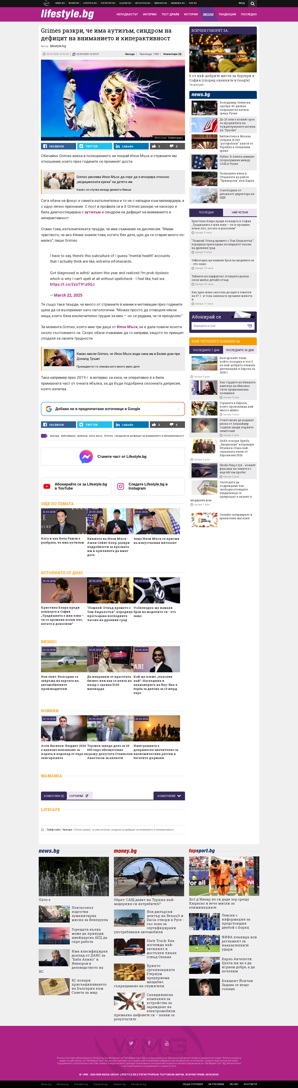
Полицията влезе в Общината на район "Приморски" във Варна (237, 177)
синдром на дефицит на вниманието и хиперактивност (149, 435)
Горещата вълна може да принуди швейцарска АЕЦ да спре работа (89, 935)
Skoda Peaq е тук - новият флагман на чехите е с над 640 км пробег (238, 468)
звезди (54, 435)
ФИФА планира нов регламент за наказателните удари (239, 943)
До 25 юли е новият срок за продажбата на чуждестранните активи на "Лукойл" (237, 124)
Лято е (44, 899)
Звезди (130, 54)
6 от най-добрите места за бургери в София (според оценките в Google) (221, 77)
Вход (242, 3)
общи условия (193, 1084)
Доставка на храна (125, 3)
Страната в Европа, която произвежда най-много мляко (237, 406)
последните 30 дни (240, 350)
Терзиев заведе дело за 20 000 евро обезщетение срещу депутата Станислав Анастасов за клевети (110, 752)
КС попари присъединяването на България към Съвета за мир (89, 986)
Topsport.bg (100, 1084)
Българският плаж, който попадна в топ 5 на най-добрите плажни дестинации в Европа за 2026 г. (237, 365)
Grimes (108, 435)
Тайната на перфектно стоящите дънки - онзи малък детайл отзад (221, 278)
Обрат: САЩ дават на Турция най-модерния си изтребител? (144, 901)
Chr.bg (192, 3)
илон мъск (95, 435)
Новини (60, 3)
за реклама (216, 1084)
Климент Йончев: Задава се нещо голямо (237, 985)
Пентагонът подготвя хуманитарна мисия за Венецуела (90, 913)
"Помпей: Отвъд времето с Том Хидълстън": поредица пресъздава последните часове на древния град (110, 614)
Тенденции (196, 84)
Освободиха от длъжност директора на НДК (237, 193)
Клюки (90, 3)
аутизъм (93, 212)
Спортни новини (108, 3)
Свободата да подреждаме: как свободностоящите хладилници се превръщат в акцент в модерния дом (221, 491)
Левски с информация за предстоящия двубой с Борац (236, 921)
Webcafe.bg (161, 3)
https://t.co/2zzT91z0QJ (72, 284)
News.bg (46, 1084)
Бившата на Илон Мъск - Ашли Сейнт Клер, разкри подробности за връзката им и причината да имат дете (108, 547)
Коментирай (167, 796)
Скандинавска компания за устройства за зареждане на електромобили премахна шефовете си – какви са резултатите (144, 1007)
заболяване (68, 435)
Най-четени (240, 212)
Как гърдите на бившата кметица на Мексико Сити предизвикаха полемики (237, 387)
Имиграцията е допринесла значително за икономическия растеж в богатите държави (155, 752)
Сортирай (78, 796)
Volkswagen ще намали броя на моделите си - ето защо (154, 612)
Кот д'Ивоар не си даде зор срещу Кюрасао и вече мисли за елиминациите (219, 903)
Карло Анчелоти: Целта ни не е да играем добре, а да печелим (238, 965)
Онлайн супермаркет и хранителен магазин (236, 516)
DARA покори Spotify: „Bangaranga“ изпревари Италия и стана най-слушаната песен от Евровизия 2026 (237, 448)
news (203, 95)
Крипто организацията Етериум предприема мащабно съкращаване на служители (144, 976)
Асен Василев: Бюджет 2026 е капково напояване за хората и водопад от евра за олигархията (64, 752)
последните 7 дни (206, 350)
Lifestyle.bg (81, 1084)
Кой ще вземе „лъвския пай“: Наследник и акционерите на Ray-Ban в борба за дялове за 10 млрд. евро (155, 685)
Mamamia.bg (178, 3)
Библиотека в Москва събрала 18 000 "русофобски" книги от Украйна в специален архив (236, 143)
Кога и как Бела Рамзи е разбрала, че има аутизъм (62, 540)
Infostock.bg (138, 1084)
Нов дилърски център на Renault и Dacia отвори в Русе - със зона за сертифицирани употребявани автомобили (149, 922)
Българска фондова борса (143, 3)
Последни (206, 212)
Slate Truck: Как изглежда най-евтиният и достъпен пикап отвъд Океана (162, 949)
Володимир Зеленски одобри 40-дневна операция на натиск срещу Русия (235, 108)
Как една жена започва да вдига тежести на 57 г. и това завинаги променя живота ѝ (222, 295)
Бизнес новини (74, 3)
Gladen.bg (119, 1084)
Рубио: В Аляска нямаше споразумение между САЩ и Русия (237, 160)
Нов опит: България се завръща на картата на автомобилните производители (60, 683)
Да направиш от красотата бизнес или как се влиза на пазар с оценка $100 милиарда (109, 683)
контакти (250, 1084)
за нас (234, 1084)
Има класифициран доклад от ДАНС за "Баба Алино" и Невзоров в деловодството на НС (73, 961)
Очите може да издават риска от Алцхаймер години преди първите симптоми (237, 425)
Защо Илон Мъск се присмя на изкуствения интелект (156, 541)
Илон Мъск (127, 327)
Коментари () (172, 54)
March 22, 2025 (68, 295)
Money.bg (62, 1084)
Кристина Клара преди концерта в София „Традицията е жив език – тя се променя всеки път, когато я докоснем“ (62, 615)
